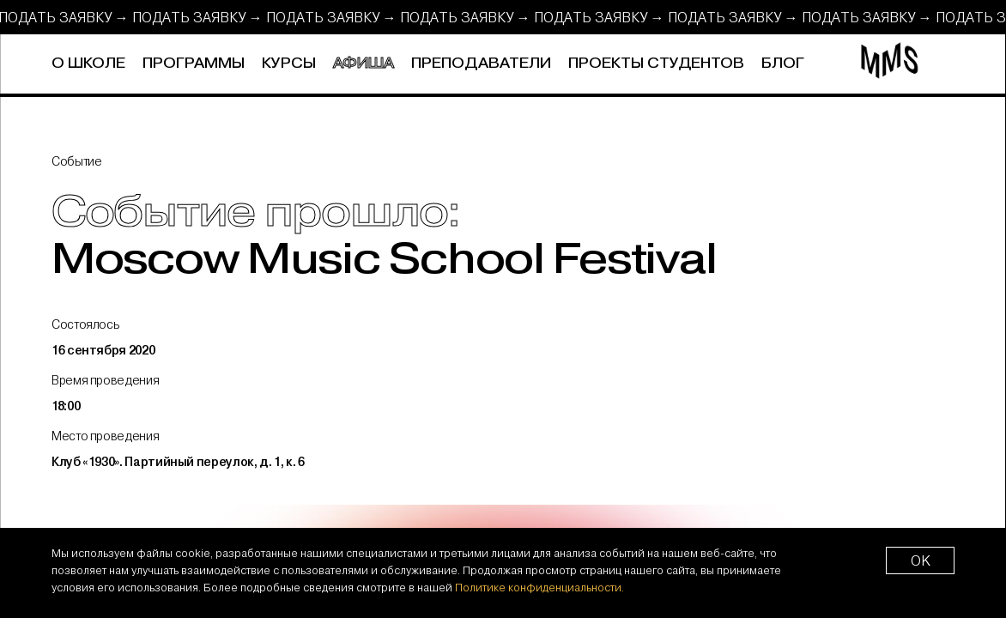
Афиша (363, 63)
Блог (782, 63)
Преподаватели (481, 63)
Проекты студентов (656, 63)
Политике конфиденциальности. (539, 587)
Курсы (289, 63)
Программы (193, 63)
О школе (88, 63)
